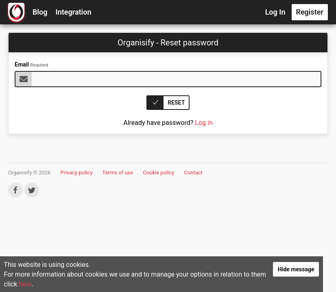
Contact (193, 173)
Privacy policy (76, 173)
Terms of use (118, 173)
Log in (203, 123)
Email (31, 64)
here (48, 286)
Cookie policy (158, 173)
